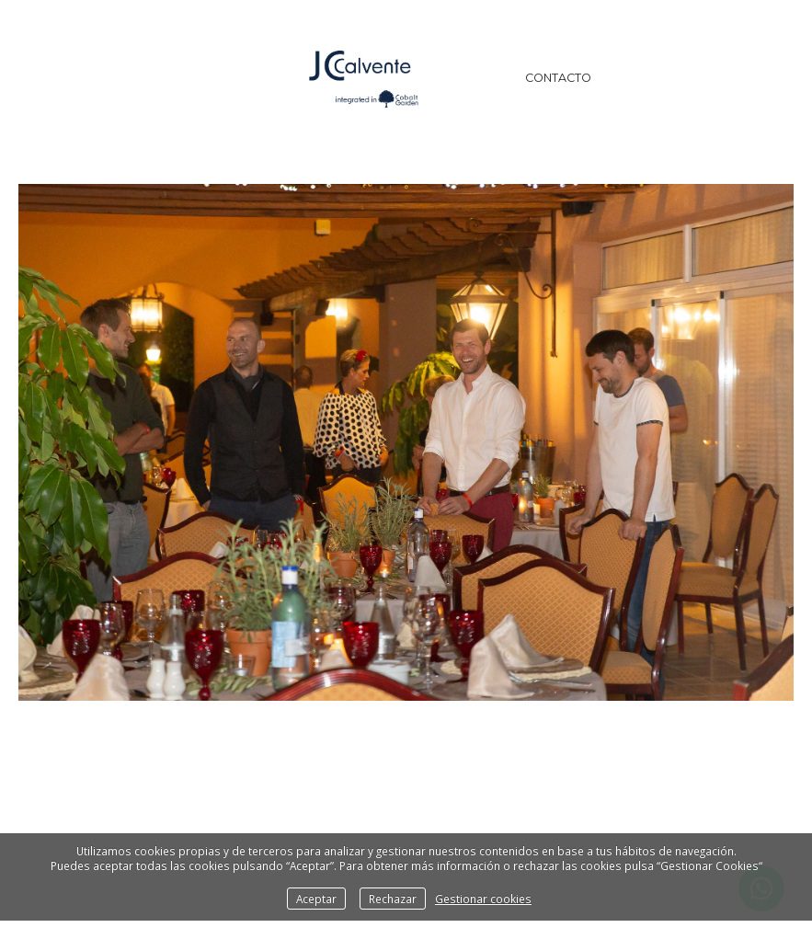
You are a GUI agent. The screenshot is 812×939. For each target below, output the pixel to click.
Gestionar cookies (483, 898)
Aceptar (316, 898)
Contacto (558, 78)
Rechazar (393, 898)
